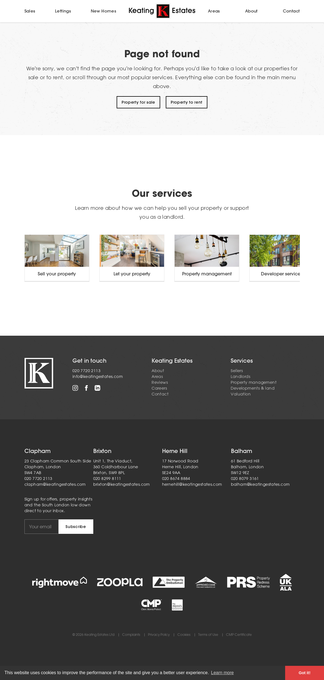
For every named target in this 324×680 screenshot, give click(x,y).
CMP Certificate (239, 634)
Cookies (183, 634)
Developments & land (253, 388)
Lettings (63, 11)
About (251, 11)
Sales (29, 11)
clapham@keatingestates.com (55, 484)
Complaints (131, 634)
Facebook (86, 388)
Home (162, 11)
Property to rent (186, 102)
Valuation (241, 394)
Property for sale (138, 102)
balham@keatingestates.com (260, 484)
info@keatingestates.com (97, 376)
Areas (214, 11)
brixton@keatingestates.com (121, 484)
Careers (159, 388)
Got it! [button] (304, 673)
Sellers (237, 370)
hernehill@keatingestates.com (192, 484)
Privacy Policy (159, 634)
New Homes (103, 11)
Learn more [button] (222, 672)
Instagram (75, 388)
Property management (254, 382)
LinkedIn (97, 388)
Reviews (160, 382)
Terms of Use (208, 634)
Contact (291, 11)
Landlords (240, 376)
